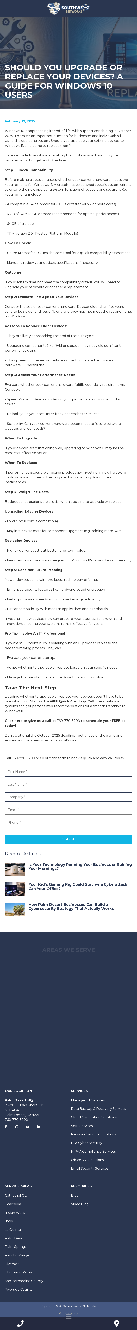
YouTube (27, 1127)
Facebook (6, 1127)
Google (17, 1127)
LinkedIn (38, 1127)
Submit (68, 839)
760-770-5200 (68, 721)
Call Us (20, 1323)
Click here (14, 721)
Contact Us (117, 1323)
